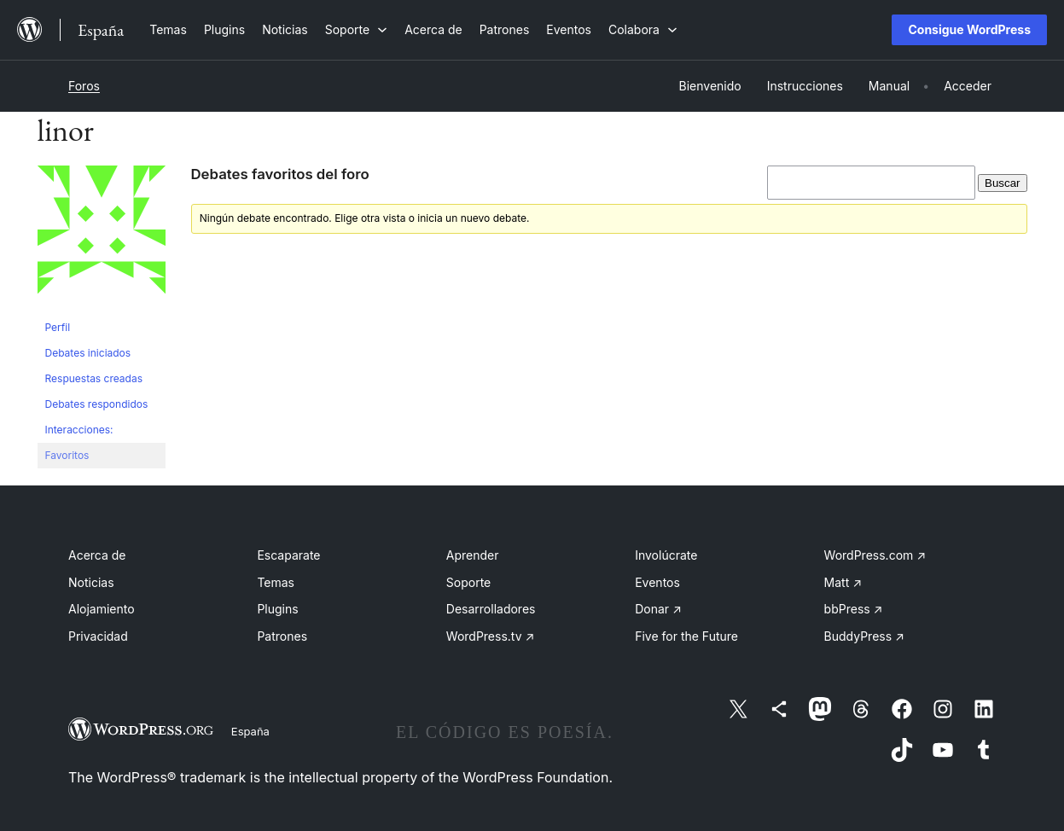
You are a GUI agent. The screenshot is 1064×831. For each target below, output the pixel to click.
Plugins (277, 608)
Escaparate (288, 555)
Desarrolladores (491, 608)
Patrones (282, 636)
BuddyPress (864, 636)
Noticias (91, 582)
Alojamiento (101, 608)
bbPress (853, 608)
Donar (658, 608)
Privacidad (98, 636)
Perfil (58, 327)
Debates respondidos (96, 404)
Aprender (472, 555)
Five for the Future (686, 636)
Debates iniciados (88, 352)
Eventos (657, 582)
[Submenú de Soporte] (356, 29)
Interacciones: (79, 429)
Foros (84, 85)
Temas (275, 582)
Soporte (468, 582)
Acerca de (97, 555)
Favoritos (67, 455)
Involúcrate (666, 555)
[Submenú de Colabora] (643, 29)
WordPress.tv (490, 636)
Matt (843, 582)
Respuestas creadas (94, 378)
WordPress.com (875, 555)
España (250, 731)
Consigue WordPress (969, 29)
